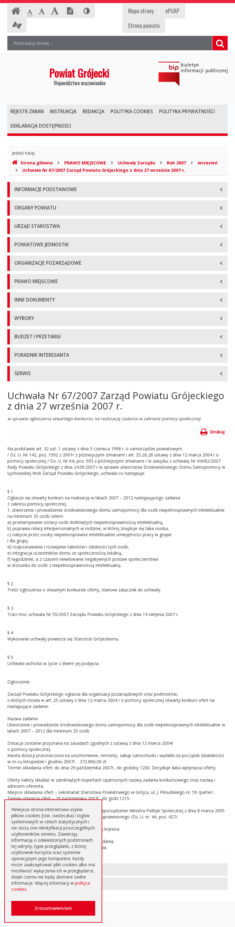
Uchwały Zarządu (136, 163)
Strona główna (32, 163)
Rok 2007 (176, 163)
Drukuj (212, 432)
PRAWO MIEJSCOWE (85, 163)
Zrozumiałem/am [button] (53, 908)
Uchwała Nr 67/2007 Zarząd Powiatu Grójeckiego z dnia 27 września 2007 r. (103, 170)
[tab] (117, 869)
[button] (117, 869)
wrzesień (208, 163)
